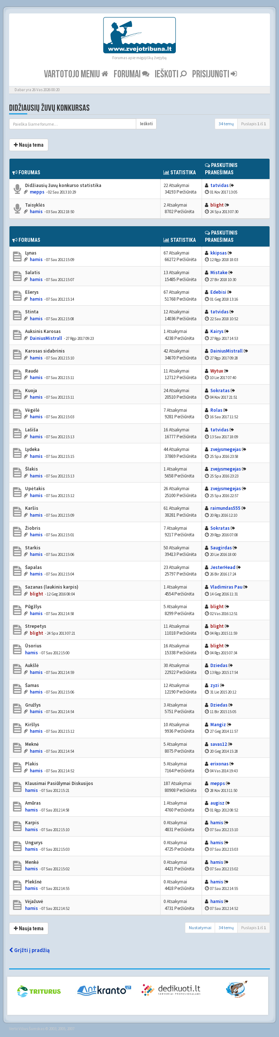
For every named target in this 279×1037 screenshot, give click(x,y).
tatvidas (219, 185)
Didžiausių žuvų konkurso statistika (62, 185)
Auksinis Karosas (42, 331)
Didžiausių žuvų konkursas (49, 108)
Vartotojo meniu (76, 74)
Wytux (216, 371)
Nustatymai (200, 927)
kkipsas (218, 253)
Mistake (218, 272)
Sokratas (220, 390)
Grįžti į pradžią (29, 950)
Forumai (131, 74)
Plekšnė (33, 882)
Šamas (31, 685)
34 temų (226, 123)
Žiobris (32, 528)
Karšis (31, 508)
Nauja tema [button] (29, 145)
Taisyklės (34, 205)
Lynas (30, 253)
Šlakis (31, 469)
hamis (36, 211)
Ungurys (33, 842)
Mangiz (218, 724)
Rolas (216, 410)
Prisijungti (214, 74)
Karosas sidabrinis (44, 351)
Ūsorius (32, 646)
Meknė (31, 744)
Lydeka (32, 449)
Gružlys (32, 705)
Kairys (216, 331)
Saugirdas (221, 548)
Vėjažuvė (33, 901)
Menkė (31, 862)
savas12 (218, 744)
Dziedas (218, 665)
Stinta (31, 312)
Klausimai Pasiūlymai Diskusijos (58, 783)
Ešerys (31, 292)
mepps (37, 192)
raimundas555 (225, 508)
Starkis (32, 548)
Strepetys (35, 626)
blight (217, 205)
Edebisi (218, 292)
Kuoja (30, 390)
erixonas (219, 764)
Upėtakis (34, 488)
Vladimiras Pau (226, 587)
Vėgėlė (32, 410)
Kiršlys (31, 724)
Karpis (31, 823)
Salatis (32, 272)
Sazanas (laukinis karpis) (51, 587)
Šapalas (33, 567)
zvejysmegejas (225, 449)
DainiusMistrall (46, 338)
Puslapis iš (253, 123)
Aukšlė (31, 665)
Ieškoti (171, 74)
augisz (217, 803)
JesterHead (222, 567)
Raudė (31, 371)
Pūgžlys (32, 606)
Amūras (32, 803)
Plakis (31, 764)
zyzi (214, 685)
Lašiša (31, 430)
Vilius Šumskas (31, 1028)
